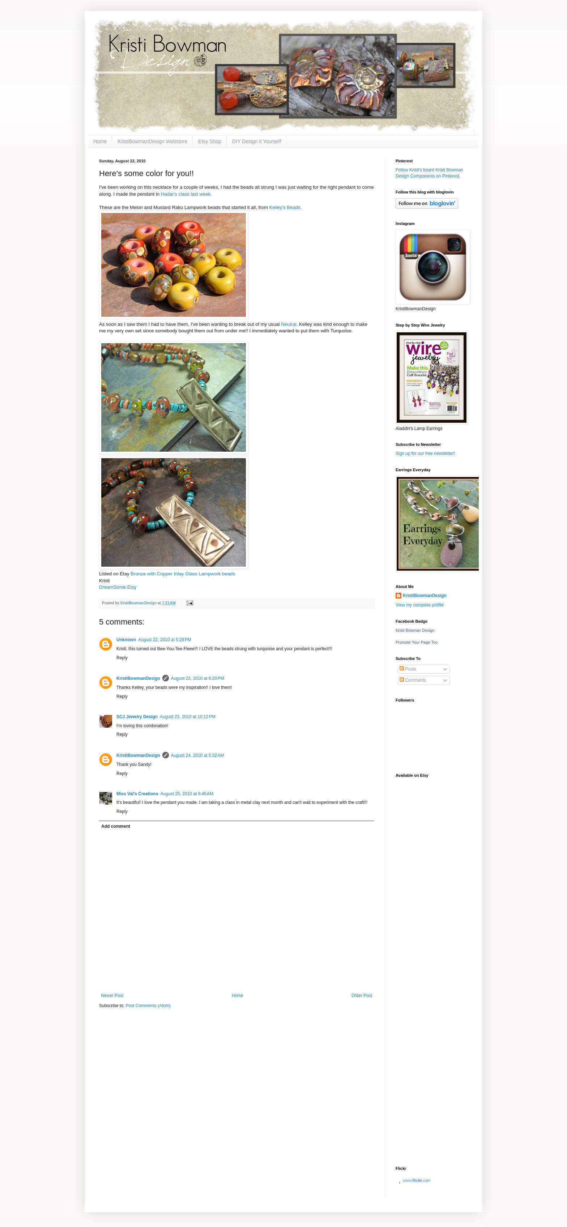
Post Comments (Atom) (148, 1005)
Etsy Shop (209, 141)
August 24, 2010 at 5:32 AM (197, 755)
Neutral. (290, 324)
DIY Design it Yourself (256, 141)
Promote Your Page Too (417, 642)
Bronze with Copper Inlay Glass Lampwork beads (183, 573)
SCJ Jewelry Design (137, 716)
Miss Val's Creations (137, 793)
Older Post (361, 995)
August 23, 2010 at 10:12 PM (188, 716)
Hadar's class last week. (186, 194)
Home (100, 141)
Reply (122, 657)
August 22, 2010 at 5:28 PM (164, 639)
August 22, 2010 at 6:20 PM (197, 678)
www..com (416, 1180)
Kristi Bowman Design (415, 630)
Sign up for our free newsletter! (425, 453)
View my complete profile (420, 605)
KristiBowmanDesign (138, 678)
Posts (408, 669)
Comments (413, 680)
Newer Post (112, 995)
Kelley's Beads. (285, 207)
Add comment (115, 826)
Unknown (126, 639)
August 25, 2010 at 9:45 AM (187, 793)
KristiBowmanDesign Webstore (152, 141)
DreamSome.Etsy (117, 587)
